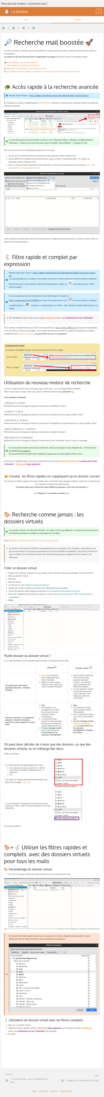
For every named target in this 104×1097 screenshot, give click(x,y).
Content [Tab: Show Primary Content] (78, 19)
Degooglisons (66, 1091)
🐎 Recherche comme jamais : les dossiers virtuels (25, 68)
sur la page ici (24, 451)
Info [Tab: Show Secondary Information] (26, 19)
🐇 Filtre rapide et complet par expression (22, 65)
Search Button (44, 103)
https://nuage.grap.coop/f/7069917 (24, 300)
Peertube (54, 1091)
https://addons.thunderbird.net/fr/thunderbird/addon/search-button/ (59, 95)
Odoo (34, 1091)
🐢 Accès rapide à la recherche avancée (20, 62)
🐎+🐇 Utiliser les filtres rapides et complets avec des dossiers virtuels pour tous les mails (42, 71)
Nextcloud (43, 1091)
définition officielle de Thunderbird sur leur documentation (33, 540)
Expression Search (26, 334)
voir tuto (26, 782)
